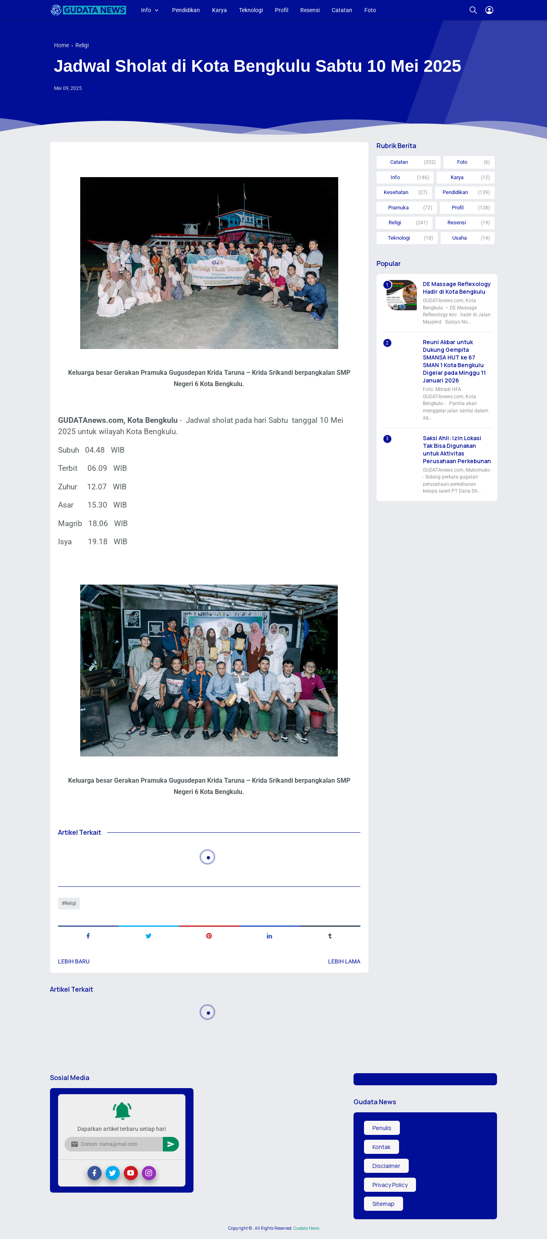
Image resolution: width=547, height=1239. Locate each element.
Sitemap (383, 1204)
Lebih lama (344, 961)
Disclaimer (386, 1166)
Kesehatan (396, 192)
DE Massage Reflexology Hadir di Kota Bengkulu (457, 287)
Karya (219, 10)
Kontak (381, 1147)
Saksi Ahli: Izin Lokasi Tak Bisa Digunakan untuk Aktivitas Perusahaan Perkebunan (457, 449)
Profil (281, 10)
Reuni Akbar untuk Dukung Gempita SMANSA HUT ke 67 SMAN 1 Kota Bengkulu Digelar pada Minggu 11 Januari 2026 (454, 361)
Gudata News (306, 1228)
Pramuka (398, 208)
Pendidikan (186, 10)
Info (146, 10)
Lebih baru (73, 961)
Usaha (459, 238)
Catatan (342, 10)
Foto (370, 10)
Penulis (381, 1128)
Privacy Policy (390, 1185)
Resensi (310, 10)
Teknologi (251, 10)
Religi (70, 903)
